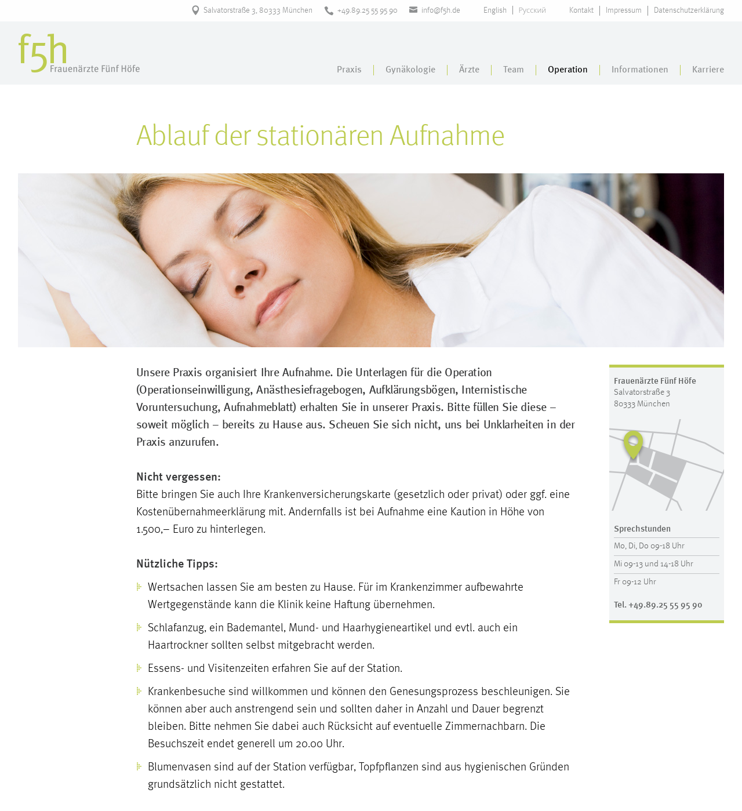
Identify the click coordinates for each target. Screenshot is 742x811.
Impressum (624, 10)
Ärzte (469, 70)
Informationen (640, 70)
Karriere (708, 70)
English (495, 10)
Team (513, 70)
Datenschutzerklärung (689, 10)
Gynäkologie (410, 70)
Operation (568, 70)
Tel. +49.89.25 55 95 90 (658, 605)
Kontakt (581, 10)
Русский (533, 10)
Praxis (349, 70)
